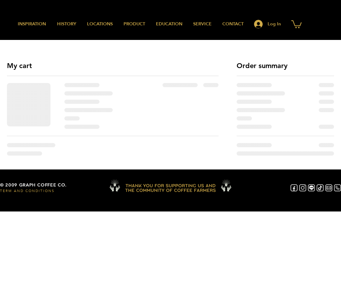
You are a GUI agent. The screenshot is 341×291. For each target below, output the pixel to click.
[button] (296, 23)
